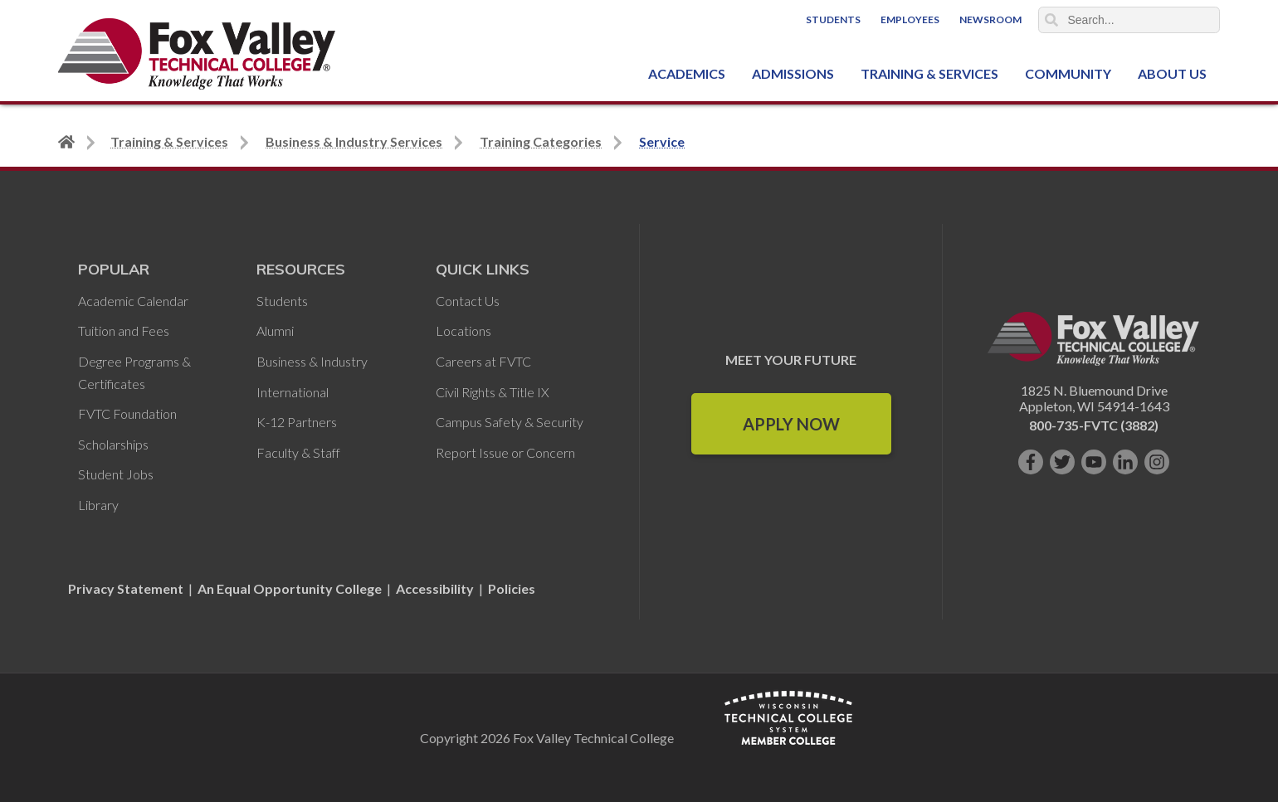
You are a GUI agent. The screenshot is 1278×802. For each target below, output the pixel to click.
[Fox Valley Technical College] (197, 54)
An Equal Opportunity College (290, 588)
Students (833, 19)
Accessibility (435, 588)
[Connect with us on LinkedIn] (1125, 462)
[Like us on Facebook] (1030, 462)
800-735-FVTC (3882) (1093, 425)
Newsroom (990, 19)
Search (1051, 20)
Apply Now (791, 424)
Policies (511, 588)
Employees (909, 19)
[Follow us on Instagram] (1156, 462)
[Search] (1129, 20)
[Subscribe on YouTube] (1093, 462)
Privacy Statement (127, 588)
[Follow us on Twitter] (1062, 462)
